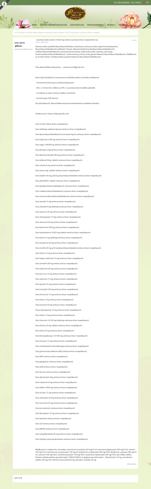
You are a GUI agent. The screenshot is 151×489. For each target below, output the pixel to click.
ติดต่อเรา (111, 24)
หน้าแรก (25, 24)
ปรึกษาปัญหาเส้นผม (35, 32)
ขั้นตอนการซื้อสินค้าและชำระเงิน (53, 24)
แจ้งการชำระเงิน (77, 24)
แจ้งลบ (134, 40)
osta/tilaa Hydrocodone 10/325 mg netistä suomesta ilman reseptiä (72, 32)
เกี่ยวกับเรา (123, 24)
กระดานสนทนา (20, 32)
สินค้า (34, 24)
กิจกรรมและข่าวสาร (95, 24)
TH (146, 3)
